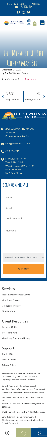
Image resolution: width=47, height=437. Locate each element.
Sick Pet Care (8, 311)
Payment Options (10, 327)
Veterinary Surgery (11, 300)
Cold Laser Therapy (11, 305)
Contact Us (7, 354)
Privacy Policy (9, 365)
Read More (30, 79)
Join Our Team (9, 359)
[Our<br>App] (34, 23)
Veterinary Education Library (16, 338)
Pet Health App (9, 332)
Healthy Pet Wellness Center (16, 294)
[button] (42, 22)
